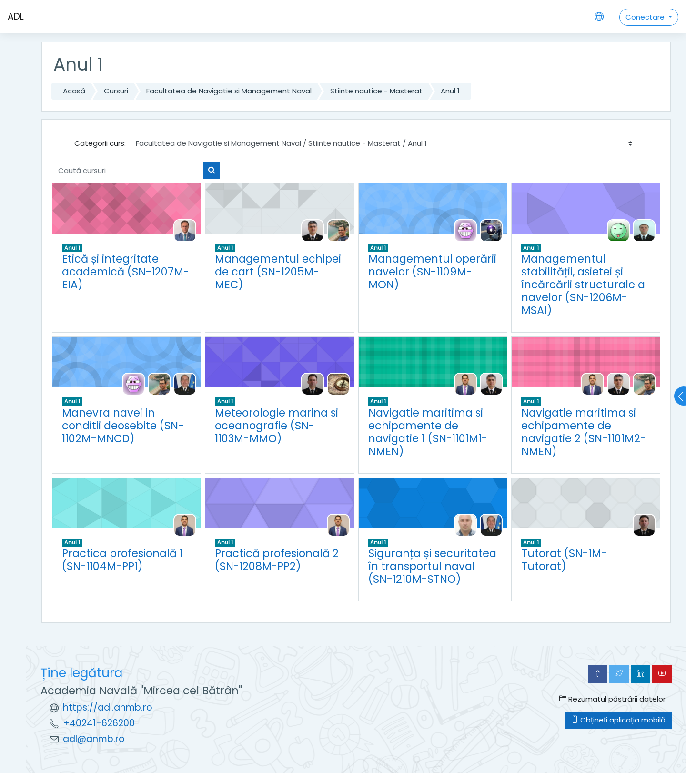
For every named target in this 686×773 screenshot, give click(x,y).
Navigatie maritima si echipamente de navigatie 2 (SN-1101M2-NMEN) (583, 432)
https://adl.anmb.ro (107, 707)
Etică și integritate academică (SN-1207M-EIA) (125, 271)
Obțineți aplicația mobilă (618, 720)
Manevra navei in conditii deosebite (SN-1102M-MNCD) (123, 425)
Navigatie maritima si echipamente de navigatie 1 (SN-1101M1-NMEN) (427, 432)
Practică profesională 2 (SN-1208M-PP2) (277, 560)
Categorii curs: (100, 143)
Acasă (74, 91)
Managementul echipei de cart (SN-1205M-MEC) (278, 271)
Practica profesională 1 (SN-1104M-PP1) (122, 560)
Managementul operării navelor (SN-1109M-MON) (432, 271)
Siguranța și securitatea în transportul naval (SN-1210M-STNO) (432, 566)
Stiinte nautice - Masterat (376, 91)
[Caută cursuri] (128, 170)
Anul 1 (450, 91)
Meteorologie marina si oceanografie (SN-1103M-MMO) (276, 425)
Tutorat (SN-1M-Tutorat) (564, 560)
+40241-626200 (99, 723)
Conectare (645, 17)
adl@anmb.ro (94, 738)
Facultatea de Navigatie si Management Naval (229, 91)
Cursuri (116, 91)
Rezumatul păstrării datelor (612, 699)
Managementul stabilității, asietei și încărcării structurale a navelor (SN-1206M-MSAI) (583, 284)
